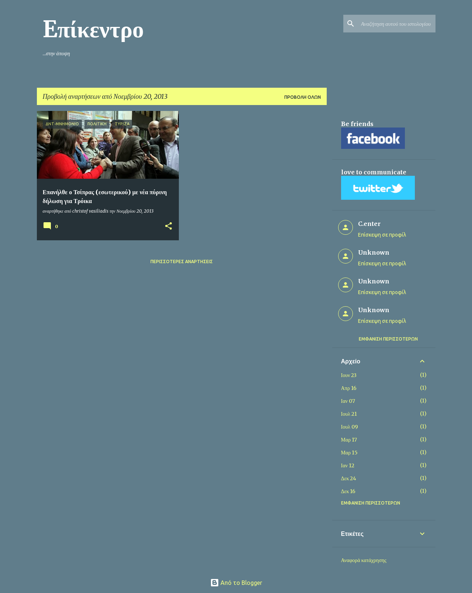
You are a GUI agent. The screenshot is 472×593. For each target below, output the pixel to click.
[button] (168, 226)
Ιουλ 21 (349, 414)
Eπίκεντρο (93, 29)
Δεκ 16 (348, 491)
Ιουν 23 (349, 375)
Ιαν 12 (347, 465)
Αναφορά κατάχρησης (363, 560)
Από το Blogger (236, 582)
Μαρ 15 (349, 452)
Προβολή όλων (302, 97)
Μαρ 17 (349, 439)
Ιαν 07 (348, 401)
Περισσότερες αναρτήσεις (181, 261)
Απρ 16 (349, 388)
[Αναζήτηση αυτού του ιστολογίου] (396, 23)
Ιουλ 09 (349, 426)
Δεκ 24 (349, 478)
